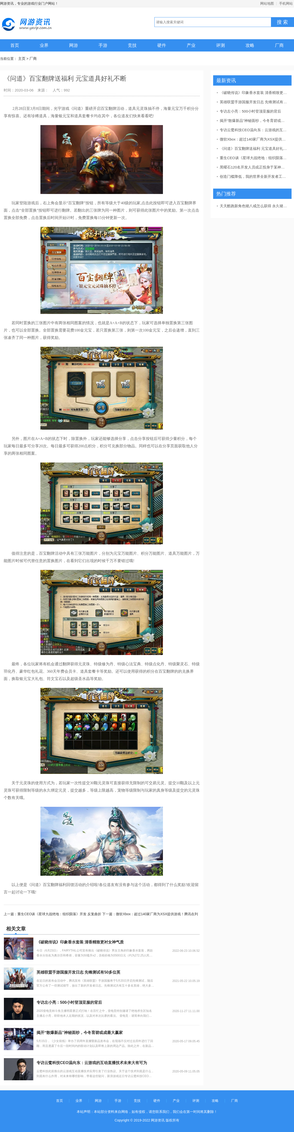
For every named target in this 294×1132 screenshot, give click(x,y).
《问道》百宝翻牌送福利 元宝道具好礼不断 (254, 148)
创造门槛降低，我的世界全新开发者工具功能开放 (254, 176)
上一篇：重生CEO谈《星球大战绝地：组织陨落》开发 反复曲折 (53, 914)
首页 (14, 45)
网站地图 (267, 3)
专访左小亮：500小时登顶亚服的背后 (69, 1002)
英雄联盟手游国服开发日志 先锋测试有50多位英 (78, 972)
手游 (102, 45)
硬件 (161, 45)
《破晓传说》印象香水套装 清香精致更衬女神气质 (80, 942)
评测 (220, 45)
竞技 (132, 45)
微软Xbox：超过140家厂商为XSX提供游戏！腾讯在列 (254, 139)
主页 (21, 58)
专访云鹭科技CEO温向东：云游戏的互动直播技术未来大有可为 (92, 1063)
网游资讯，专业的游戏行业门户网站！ (29, 3)
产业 (191, 45)
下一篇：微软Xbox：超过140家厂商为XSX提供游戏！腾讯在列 (150, 914)
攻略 (249, 45)
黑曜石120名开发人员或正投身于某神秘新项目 (254, 167)
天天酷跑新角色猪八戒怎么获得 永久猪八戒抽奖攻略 (254, 206)
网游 (73, 45)
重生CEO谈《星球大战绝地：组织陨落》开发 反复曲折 (254, 158)
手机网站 (286, 3)
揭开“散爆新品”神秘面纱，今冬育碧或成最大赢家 (80, 1032)
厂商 (279, 45)
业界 (44, 45)
